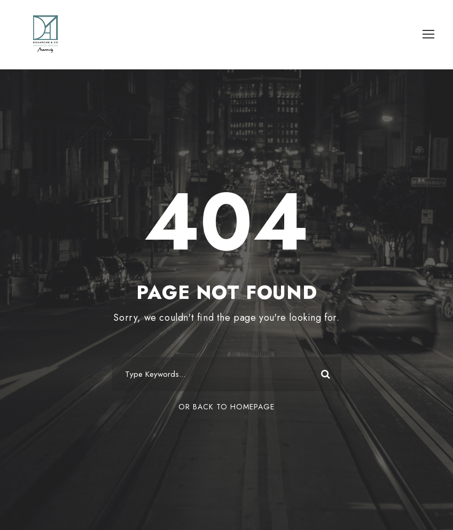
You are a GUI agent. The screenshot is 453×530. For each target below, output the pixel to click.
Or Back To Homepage (226, 406)
